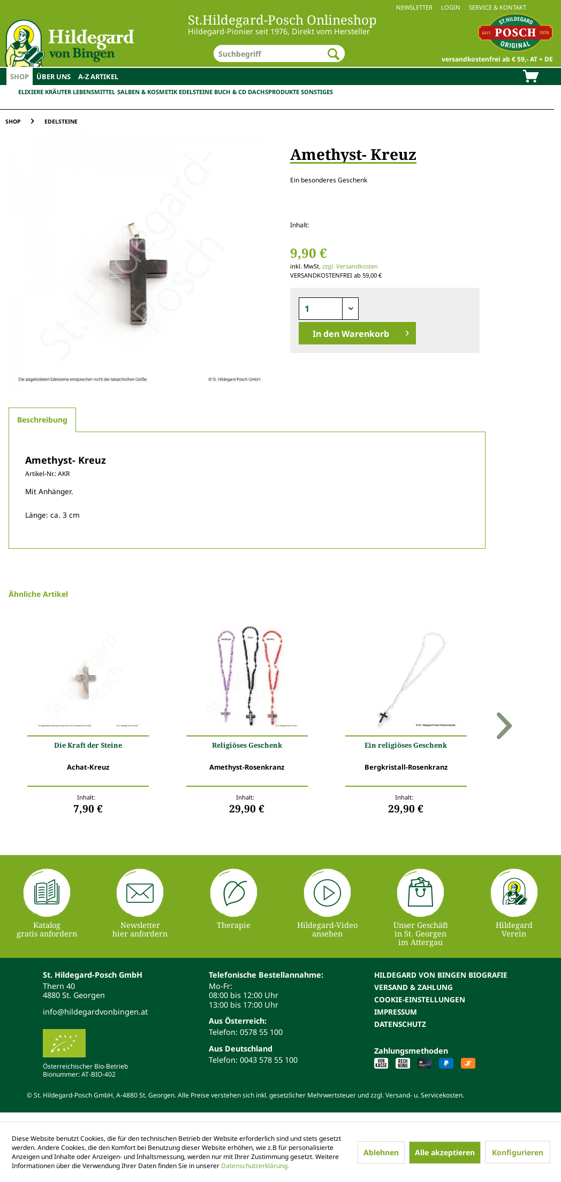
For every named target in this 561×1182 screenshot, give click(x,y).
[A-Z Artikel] (98, 76)
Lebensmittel (94, 92)
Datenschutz (400, 1024)
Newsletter (414, 7)
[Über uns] (53, 76)
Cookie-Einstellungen (419, 999)
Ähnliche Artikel (38, 594)
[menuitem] (280, 7)
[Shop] (19, 76)
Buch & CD (230, 92)
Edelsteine (196, 92)
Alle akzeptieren (445, 1152)
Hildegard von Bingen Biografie (440, 975)
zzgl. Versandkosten (350, 266)
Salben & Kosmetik (147, 92)
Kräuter (58, 92)
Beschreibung (42, 420)
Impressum (395, 1012)
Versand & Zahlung (413, 987)
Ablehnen (381, 1152)
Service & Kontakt (497, 7)
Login (450, 7)
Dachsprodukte (273, 92)
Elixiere (30, 92)
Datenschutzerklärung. (255, 1165)
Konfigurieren (517, 1152)
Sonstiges (317, 92)
